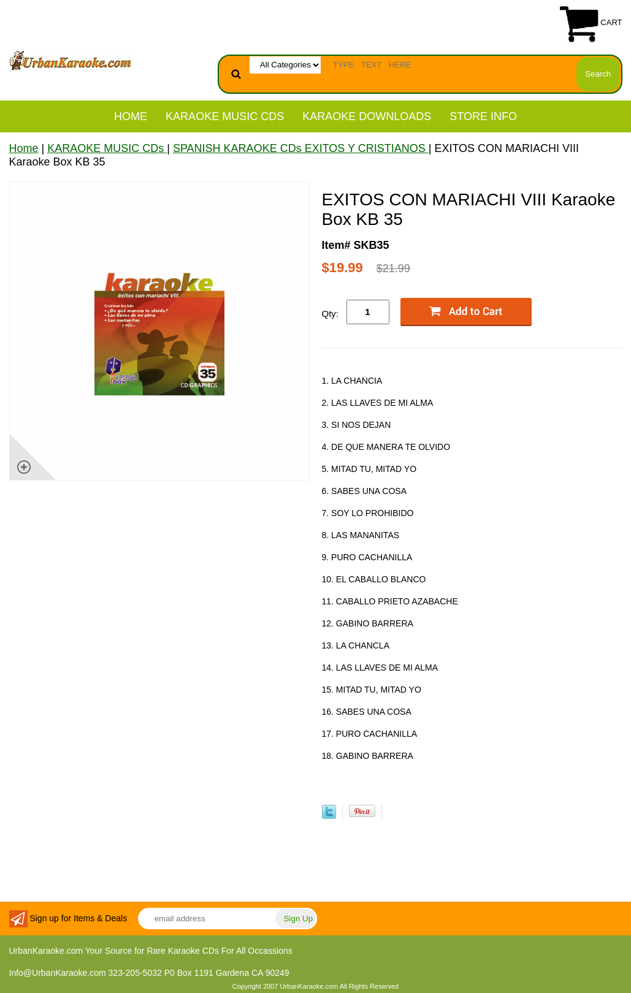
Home (130, 116)
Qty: (330, 313)
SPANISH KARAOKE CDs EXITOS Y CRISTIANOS (301, 148)
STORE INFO (483, 116)
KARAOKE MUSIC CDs (225, 116)
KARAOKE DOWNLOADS (366, 116)
